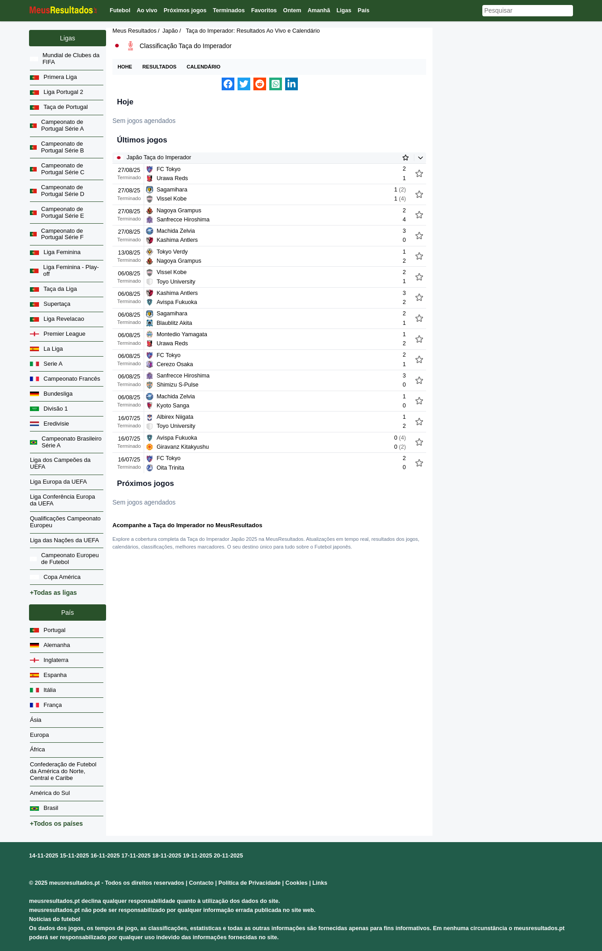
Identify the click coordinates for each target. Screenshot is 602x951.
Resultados (159, 66)
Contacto (201, 883)
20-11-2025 (228, 856)
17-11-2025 (135, 856)
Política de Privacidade (249, 883)
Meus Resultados (134, 31)
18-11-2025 (166, 856)
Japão (170, 31)
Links (319, 883)
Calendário (204, 66)
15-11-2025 (74, 856)
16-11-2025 (105, 856)
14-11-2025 (43, 856)
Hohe (124, 66)
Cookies (297, 883)
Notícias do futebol (54, 919)
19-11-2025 (197, 856)
